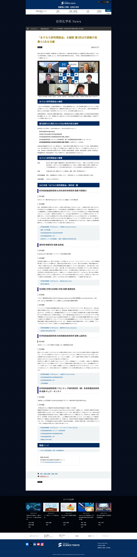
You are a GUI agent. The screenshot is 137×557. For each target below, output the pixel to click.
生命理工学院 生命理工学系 (48, 331)
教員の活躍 (47, 474)
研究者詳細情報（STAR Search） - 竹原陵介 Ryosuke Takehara (58, 227)
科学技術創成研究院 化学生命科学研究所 (52, 233)
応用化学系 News (45, 28)
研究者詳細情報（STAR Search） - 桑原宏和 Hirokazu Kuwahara (59, 328)
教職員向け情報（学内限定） (104, 547)
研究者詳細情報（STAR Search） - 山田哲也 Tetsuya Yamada (58, 374)
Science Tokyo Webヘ (103, 543)
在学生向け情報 (101, 545)
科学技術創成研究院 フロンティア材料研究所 (53, 430)
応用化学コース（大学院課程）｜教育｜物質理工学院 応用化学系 (58, 239)
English (108, 13)
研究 (41, 474)
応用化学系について (41, 11)
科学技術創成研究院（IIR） (48, 236)
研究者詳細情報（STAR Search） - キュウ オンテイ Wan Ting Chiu (59, 427)
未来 (88, 11)
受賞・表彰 (54, 474)
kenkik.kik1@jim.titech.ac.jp (53, 462)
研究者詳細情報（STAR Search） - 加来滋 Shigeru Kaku (56, 281)
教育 (58, 11)
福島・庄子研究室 (45, 230)
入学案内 (99, 11)
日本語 (108, 10)
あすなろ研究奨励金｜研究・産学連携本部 (52, 450)
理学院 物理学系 (45, 284)
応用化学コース (44, 476)
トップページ (28, 11)
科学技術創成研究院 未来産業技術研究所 (52, 377)
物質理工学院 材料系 (46, 439)
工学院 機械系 (44, 383)
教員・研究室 (73, 11)
